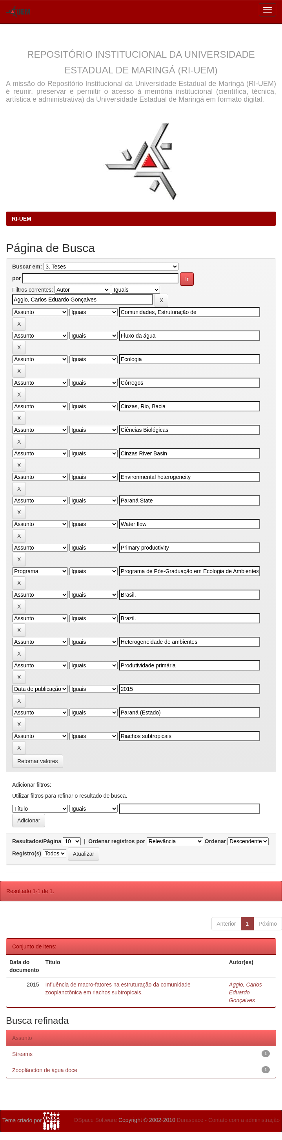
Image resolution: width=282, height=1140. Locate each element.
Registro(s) (26, 853)
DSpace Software (95, 1120)
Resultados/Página (36, 841)
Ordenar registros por (116, 841)
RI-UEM (21, 219)
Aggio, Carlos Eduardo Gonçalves (245, 992)
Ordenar (215, 841)
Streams (22, 1054)
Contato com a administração (244, 1120)
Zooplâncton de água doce (44, 1070)
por (16, 278)
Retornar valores (37, 761)
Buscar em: (27, 266)
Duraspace (190, 1120)
